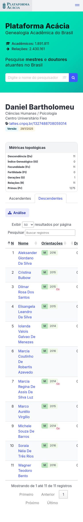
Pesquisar (16, 232)
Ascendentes (20, 198)
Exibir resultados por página (41, 224)
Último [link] (52, 503)
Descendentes (51, 198)
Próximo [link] (32, 503)
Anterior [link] (48, 494)
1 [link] (63, 494)
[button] (77, 5)
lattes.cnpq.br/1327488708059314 (38, 123)
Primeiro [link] (26, 494)
